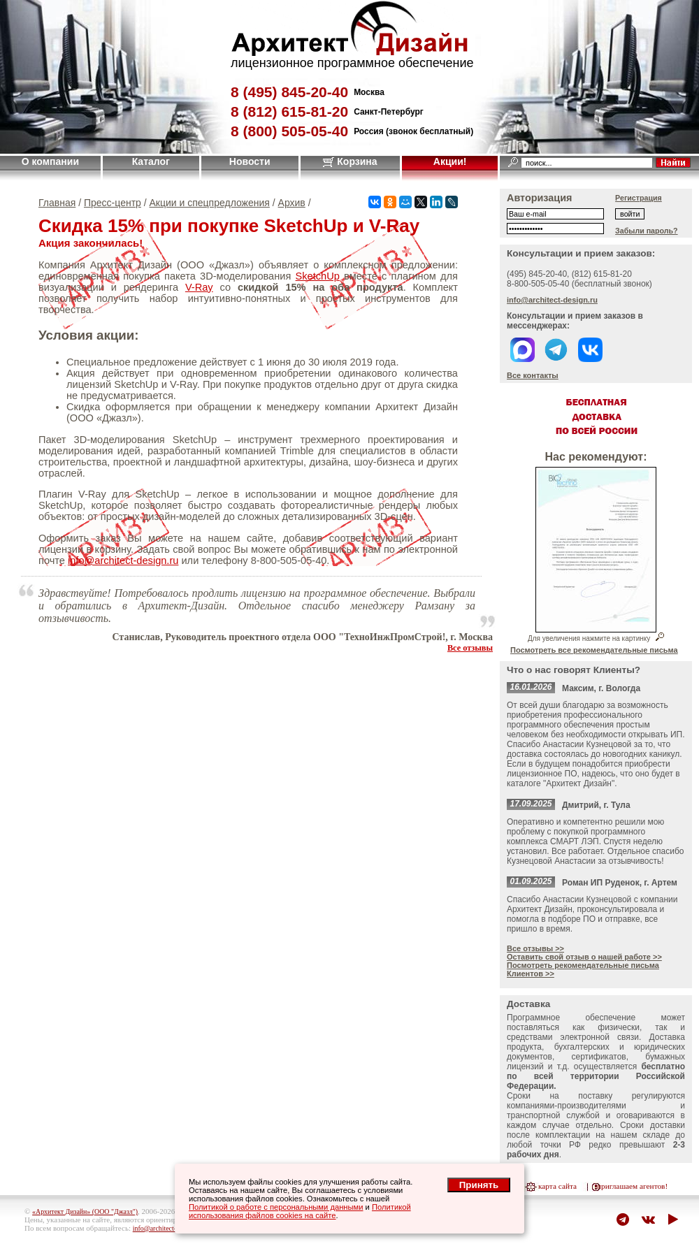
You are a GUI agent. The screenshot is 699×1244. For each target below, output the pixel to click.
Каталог (151, 161)
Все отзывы (470, 648)
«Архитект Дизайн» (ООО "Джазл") (85, 1211)
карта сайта (557, 1186)
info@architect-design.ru (123, 560)
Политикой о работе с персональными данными (276, 1207)
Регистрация (638, 198)
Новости (250, 161)
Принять (478, 1185)
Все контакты (533, 375)
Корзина (350, 161)
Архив (291, 202)
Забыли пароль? (646, 230)
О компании (50, 161)
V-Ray (199, 287)
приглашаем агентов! (632, 1186)
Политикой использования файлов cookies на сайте (300, 1211)
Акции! (450, 161)
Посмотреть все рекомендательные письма (594, 650)
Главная (56, 202)
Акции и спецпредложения (210, 202)
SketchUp (318, 276)
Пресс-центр (112, 202)
